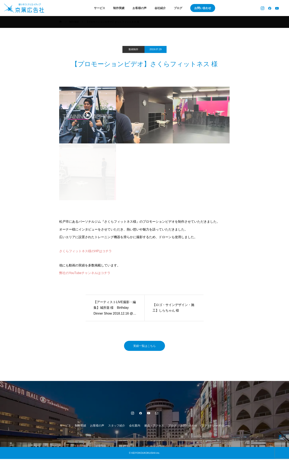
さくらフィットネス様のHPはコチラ (85, 251)
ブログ (178, 8)
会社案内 (134, 427)
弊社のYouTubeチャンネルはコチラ (84, 273)
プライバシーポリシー (215, 427)
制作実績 (118, 8)
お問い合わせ (202, 8)
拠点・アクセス (154, 427)
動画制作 (133, 49)
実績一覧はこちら (144, 346)
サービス (99, 8)
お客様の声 (139, 8)
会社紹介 (160, 8)
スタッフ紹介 (116, 427)
